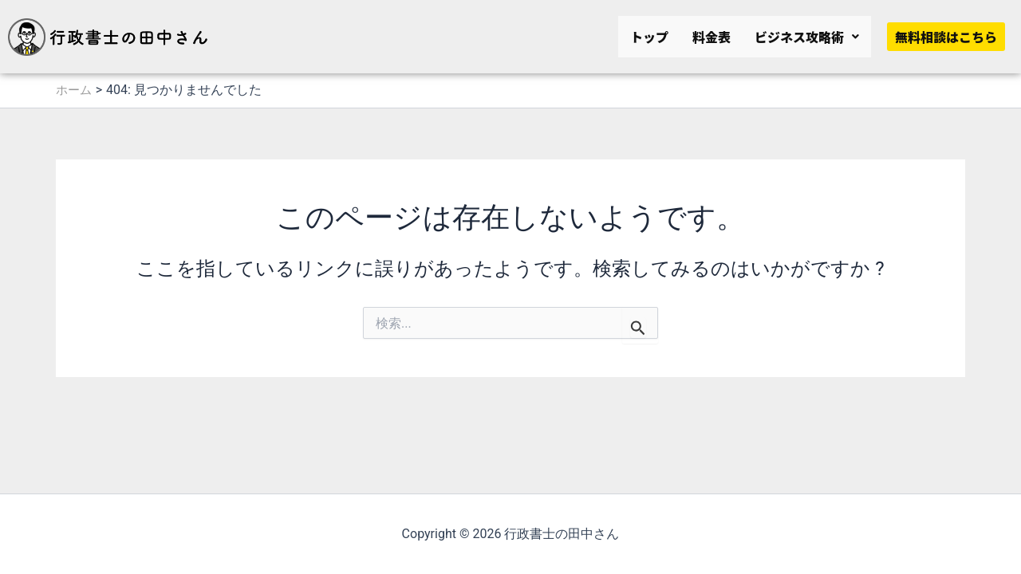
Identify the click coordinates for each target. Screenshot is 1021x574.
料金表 (711, 36)
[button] (807, 36)
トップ (649, 36)
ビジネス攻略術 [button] (807, 36)
